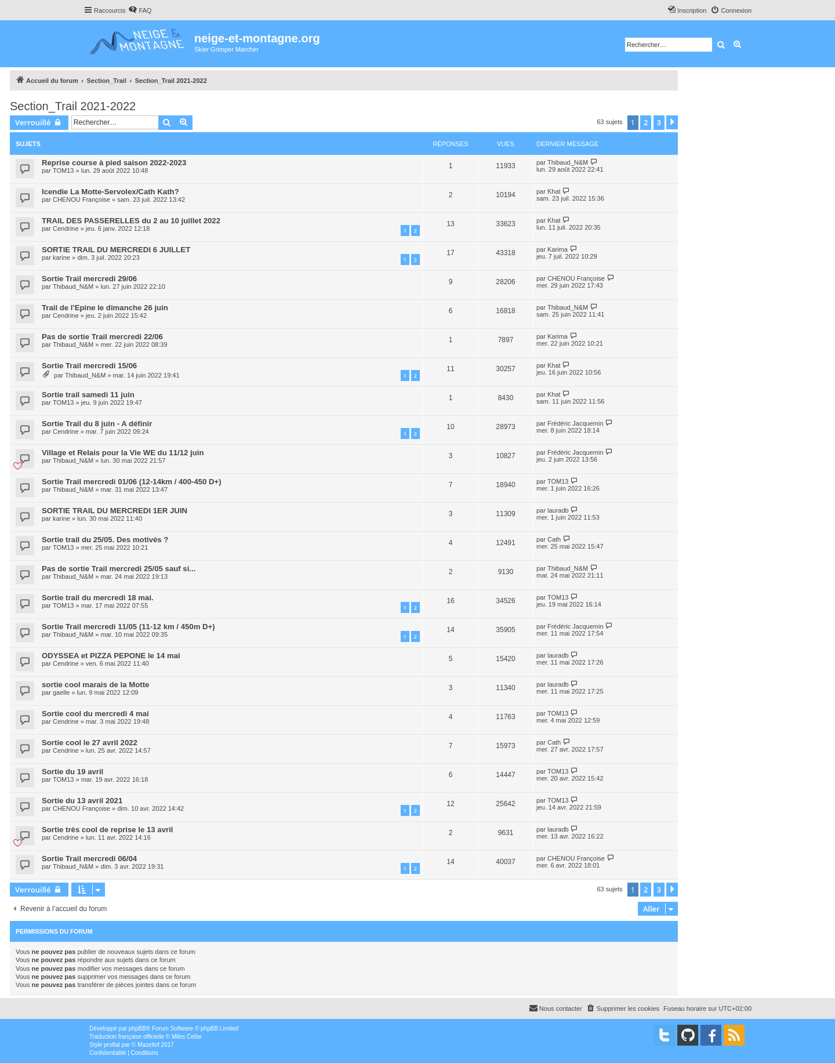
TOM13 (63, 170)
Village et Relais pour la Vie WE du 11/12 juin (123, 452)
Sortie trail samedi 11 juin (88, 394)
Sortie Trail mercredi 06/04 (89, 858)
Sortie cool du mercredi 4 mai (95, 713)
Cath (554, 539)
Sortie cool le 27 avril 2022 (89, 742)
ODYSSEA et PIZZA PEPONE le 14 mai (111, 655)
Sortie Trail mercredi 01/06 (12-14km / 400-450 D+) (132, 481)
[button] (672, 122)
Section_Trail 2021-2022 (73, 106)
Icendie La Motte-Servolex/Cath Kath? (110, 191)
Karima (557, 249)
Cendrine (66, 228)
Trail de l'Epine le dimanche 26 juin (105, 307)
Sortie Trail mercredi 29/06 (89, 278)
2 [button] (646, 122)
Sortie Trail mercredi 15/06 (89, 365)
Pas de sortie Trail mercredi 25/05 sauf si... (118, 568)
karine (61, 257)
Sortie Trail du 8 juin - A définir (97, 423)
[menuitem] (139, 10)
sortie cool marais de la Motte (95, 684)
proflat (112, 1045)
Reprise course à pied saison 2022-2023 (114, 162)
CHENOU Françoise (81, 199)
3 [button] (659, 122)
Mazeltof (148, 1045)
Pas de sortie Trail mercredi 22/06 (102, 336)
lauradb (558, 510)
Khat (554, 191)
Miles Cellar (187, 1036)
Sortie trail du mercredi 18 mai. (98, 597)
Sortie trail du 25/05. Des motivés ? (105, 539)
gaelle (61, 692)
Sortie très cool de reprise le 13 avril (107, 829)
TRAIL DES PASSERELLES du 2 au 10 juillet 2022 (131, 220)
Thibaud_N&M (567, 162)
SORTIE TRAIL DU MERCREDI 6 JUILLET (116, 249)
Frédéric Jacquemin (575, 423)
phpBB (137, 1028)
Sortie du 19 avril (72, 771)
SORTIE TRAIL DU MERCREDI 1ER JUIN (114, 510)
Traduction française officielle (126, 1036)
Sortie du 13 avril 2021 (82, 800)
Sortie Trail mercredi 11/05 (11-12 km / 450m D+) (128, 626)
